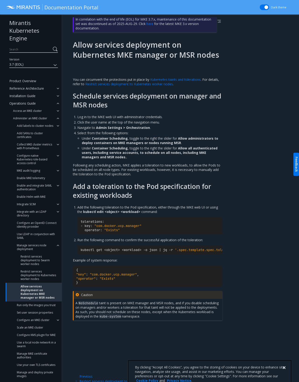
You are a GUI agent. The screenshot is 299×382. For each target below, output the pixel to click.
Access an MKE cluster (27, 111)
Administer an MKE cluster (30, 118)
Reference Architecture (26, 88)
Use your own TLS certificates (36, 365)
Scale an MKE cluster (30, 327)
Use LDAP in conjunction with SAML (36, 236)
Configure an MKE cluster (33, 320)
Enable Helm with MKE (31, 197)
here (149, 23)
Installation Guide (22, 96)
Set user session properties (35, 313)
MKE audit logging (28, 171)
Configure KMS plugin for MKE (36, 335)
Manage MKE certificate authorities (32, 355)
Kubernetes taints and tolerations (175, 79)
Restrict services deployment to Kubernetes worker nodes (38, 275)
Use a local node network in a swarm (36, 344)
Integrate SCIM (26, 204)
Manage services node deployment (31, 247)
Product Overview (22, 81)
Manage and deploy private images (35, 374)
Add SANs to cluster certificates (30, 135)
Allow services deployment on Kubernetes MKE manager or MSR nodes (38, 292)
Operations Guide (22, 103)
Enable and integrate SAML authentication (34, 187)
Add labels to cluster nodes (35, 126)
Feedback (296, 164)
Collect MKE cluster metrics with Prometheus (34, 146)
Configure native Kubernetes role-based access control (32, 159)
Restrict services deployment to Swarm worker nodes (35, 260)
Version (14, 59)
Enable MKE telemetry (31, 178)
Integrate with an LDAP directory (31, 213)
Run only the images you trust (36, 305)
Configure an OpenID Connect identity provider (37, 225)
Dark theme (278, 7)
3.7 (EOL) (33, 65)
